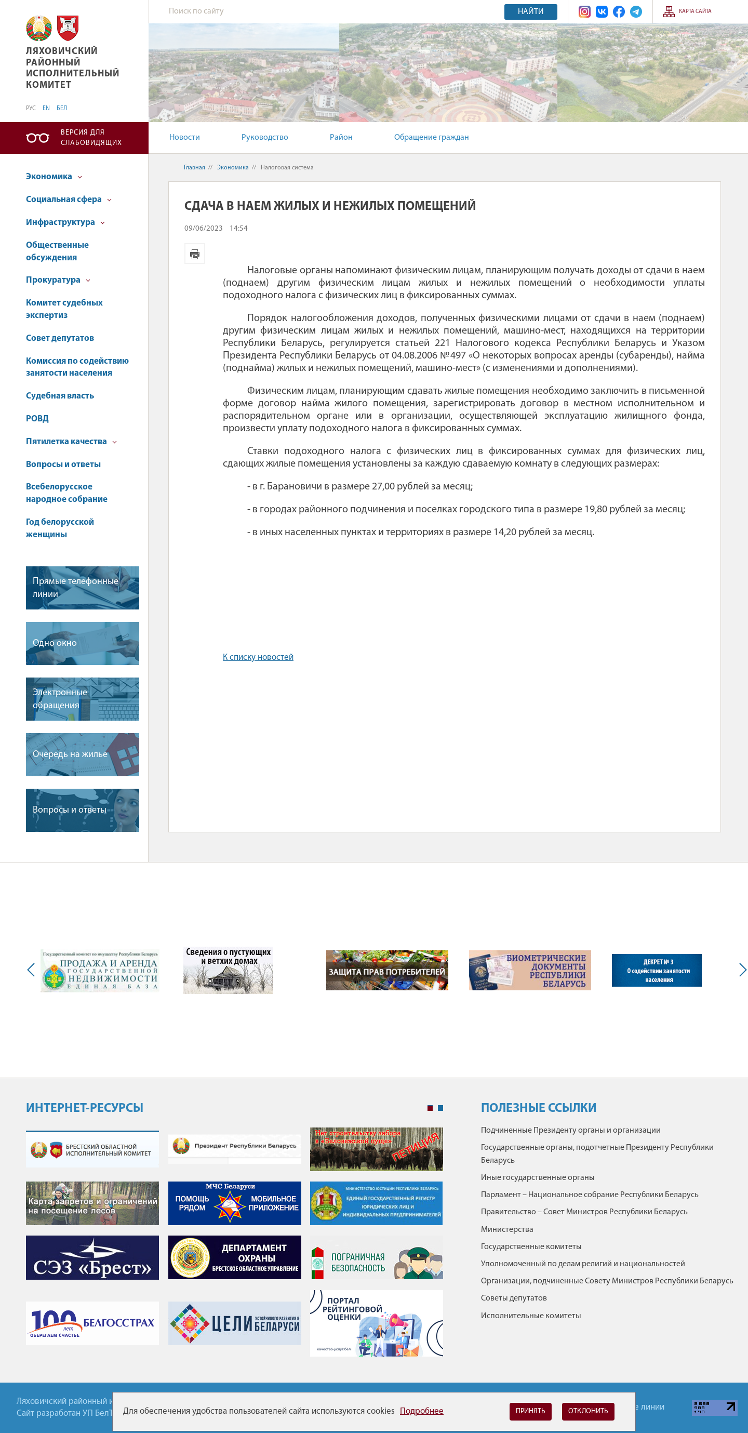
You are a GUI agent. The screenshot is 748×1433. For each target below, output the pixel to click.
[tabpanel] (234, 1247)
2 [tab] (440, 1108)
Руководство (265, 138)
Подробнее (422, 1411)
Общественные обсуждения (57, 251)
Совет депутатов (60, 338)
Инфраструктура (65, 222)
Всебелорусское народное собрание (67, 493)
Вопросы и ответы (63, 464)
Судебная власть (60, 396)
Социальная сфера (69, 199)
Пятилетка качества (71, 441)
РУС (31, 108)
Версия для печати (194, 253)
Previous (33, 970)
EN (46, 108)
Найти (531, 12)
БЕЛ (62, 108)
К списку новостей (258, 657)
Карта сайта (695, 12)
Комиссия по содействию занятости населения (77, 367)
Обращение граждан (431, 138)
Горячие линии (636, 1407)
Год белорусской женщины (60, 528)
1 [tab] (430, 1108)
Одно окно (55, 643)
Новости (184, 138)
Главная (194, 168)
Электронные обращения (60, 699)
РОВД (37, 419)
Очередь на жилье (70, 755)
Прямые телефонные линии (75, 588)
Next (740, 970)
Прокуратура (58, 280)
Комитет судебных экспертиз (64, 309)
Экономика (54, 177)
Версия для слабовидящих (91, 138)
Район (341, 138)
